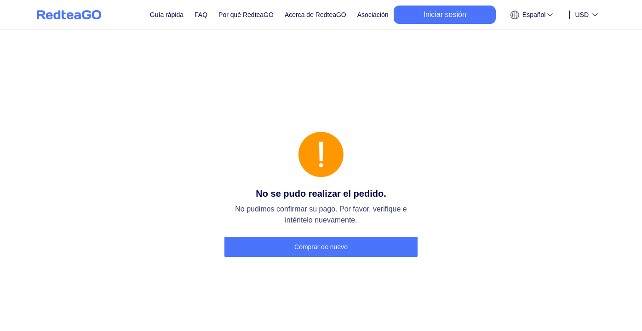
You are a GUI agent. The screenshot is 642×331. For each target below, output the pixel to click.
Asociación (373, 14)
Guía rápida (166, 14)
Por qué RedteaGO (246, 14)
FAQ (201, 14)
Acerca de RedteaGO (315, 14)
